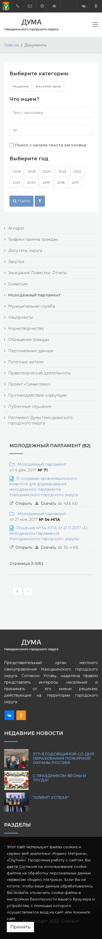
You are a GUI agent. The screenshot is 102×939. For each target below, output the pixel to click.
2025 (32, 171)
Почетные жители (26, 361)
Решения (21, 86)
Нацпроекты (20, 317)
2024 (47, 171)
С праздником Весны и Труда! (59, 777)
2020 (31, 182)
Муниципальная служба (31, 306)
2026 (17, 171)
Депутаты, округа (25, 250)
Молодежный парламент (40, 464)
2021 (16, 182)
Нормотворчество (26, 328)
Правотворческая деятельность (39, 373)
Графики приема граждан (33, 239)
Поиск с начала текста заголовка (50, 145)
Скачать (48, 503)
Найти (21, 200)
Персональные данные (30, 350)
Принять (20, 926)
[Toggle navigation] (95, 25)
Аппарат (16, 228)
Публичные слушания (29, 406)
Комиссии (18, 283)
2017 (75, 182)
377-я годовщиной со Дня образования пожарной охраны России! (63, 758)
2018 (61, 182)
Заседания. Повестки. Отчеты (37, 272)
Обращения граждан (28, 339)
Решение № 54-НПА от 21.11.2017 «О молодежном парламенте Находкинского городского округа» (48, 533)
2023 (62, 171)
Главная (11, 45)
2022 (77, 171)
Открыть (24, 503)
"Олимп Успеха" (51, 797)
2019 (46, 182)
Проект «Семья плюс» (29, 384)
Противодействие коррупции (37, 395)
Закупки (16, 261)
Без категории (48, 86)
